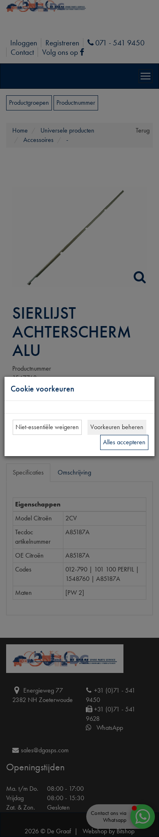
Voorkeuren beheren (116, 427)
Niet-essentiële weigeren (47, 427)
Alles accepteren (124, 442)
